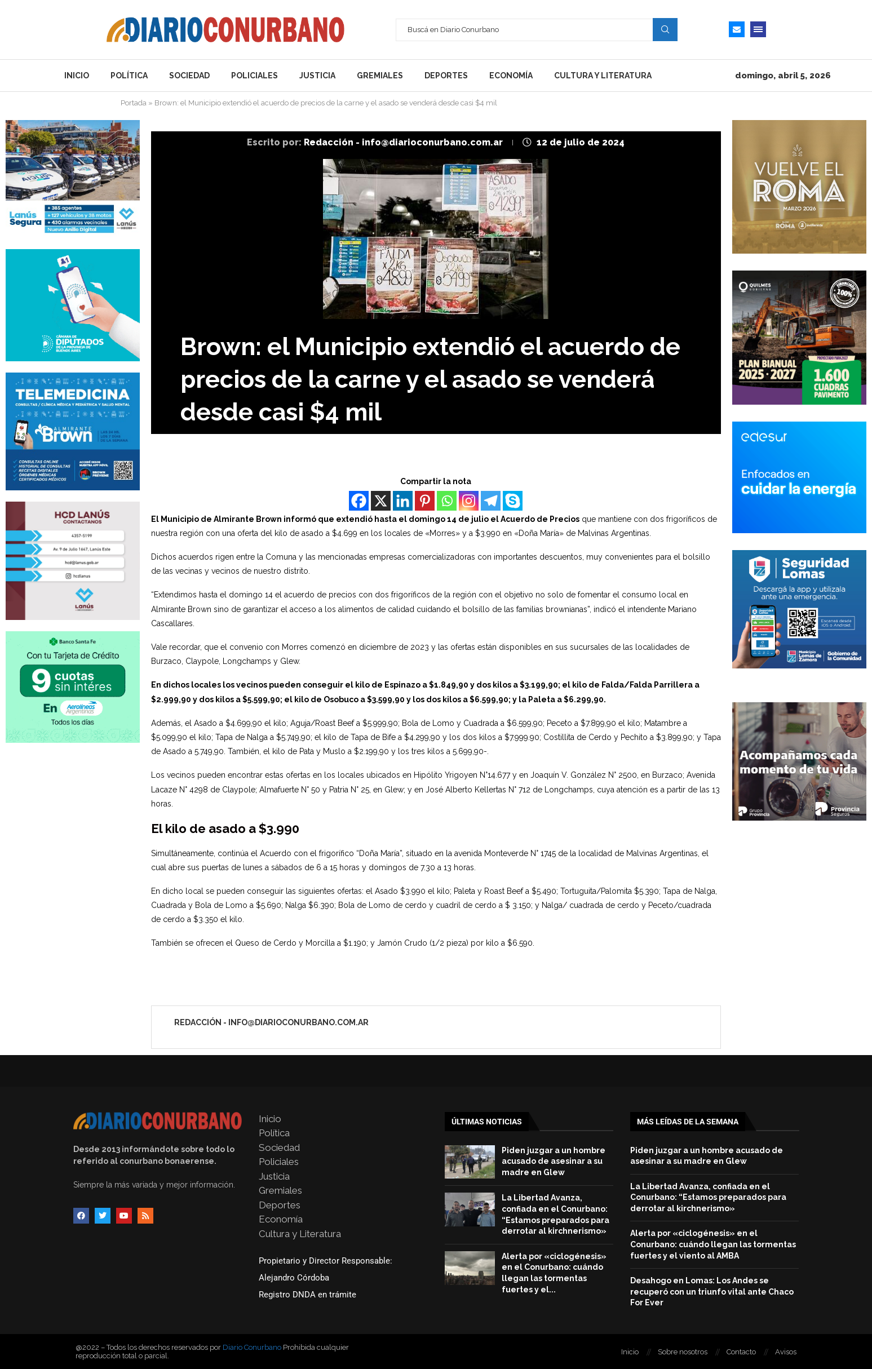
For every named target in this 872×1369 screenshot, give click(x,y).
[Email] (737, 29)
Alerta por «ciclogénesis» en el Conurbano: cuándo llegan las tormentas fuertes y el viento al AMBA (713, 1244)
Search (665, 29)
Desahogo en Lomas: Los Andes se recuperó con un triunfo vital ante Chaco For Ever (712, 1291)
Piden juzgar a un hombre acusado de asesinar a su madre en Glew (553, 1161)
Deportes (446, 75)
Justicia (317, 75)
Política (129, 75)
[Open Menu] (758, 29)
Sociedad (189, 75)
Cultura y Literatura (603, 75)
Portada (134, 103)
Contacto (741, 1352)
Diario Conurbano (252, 1347)
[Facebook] (359, 501)
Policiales (254, 75)
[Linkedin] (403, 501)
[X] (381, 501)
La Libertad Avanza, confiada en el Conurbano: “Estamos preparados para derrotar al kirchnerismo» (708, 1197)
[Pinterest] (425, 501)
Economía (511, 75)
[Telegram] (491, 501)
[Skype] (513, 501)
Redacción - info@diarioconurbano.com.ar (404, 142)
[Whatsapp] (447, 501)
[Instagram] (469, 501)
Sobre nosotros (682, 1352)
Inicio (76, 75)
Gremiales (380, 75)
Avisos (785, 1352)
